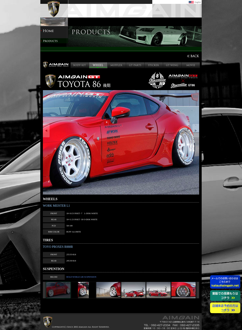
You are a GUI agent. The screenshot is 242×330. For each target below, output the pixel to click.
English (198, 2)
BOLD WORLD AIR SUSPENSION (81, 277)
